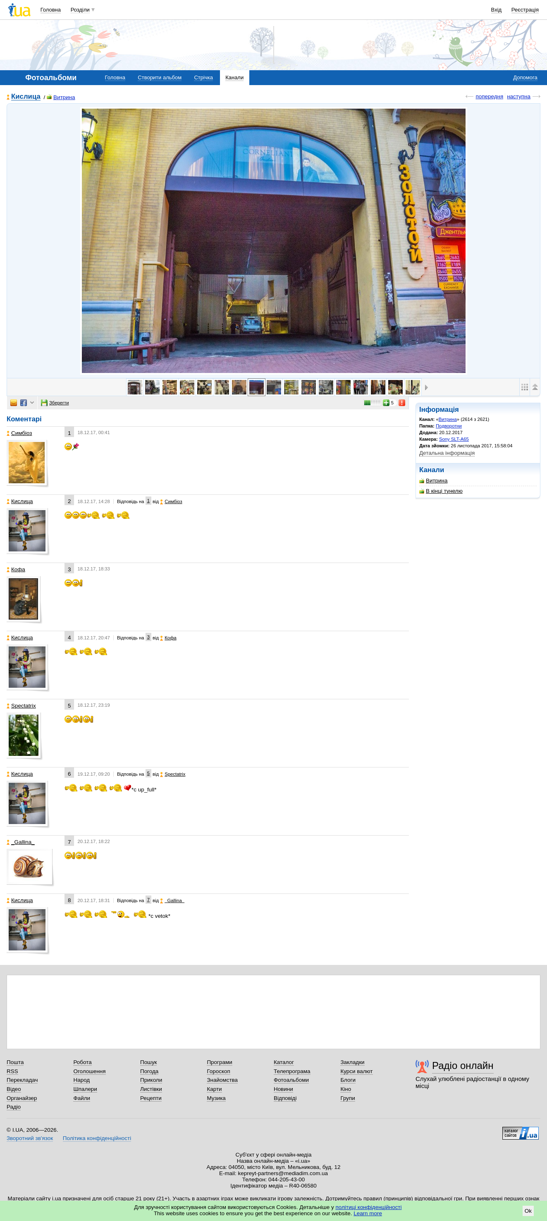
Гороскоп (218, 1071)
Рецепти (151, 1098)
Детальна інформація (447, 453)
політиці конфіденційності (369, 1207)
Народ (81, 1080)
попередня (489, 96)
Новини (283, 1089)
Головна (51, 10)
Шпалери (85, 1089)
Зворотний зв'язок (30, 1138)
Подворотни (449, 425)
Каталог (284, 1062)
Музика (216, 1098)
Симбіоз (19, 433)
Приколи (151, 1080)
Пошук (148, 1062)
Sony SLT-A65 (454, 439)
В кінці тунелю (441, 491)
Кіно (345, 1089)
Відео (14, 1089)
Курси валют (356, 1071)
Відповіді (285, 1098)
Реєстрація (525, 10)
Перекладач (22, 1080)
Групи (347, 1098)
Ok (528, 1211)
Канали (234, 77)
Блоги (348, 1080)
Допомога (525, 77)
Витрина (61, 97)
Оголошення (89, 1071)
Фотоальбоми (291, 1080)
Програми (219, 1062)
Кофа (16, 569)
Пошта (15, 1062)
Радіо (14, 1107)
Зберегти (55, 402)
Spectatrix (21, 706)
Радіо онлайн (463, 1065)
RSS (12, 1071)
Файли (81, 1098)
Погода (149, 1071)
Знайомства (222, 1080)
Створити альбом (160, 77)
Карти (214, 1089)
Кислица (26, 96)
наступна (518, 96)
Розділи (80, 10)
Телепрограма (292, 1071)
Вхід (496, 10)
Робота (82, 1062)
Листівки (151, 1089)
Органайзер (22, 1098)
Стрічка (203, 77)
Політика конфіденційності (97, 1138)
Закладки (352, 1062)
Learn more (368, 1213)
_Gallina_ (21, 842)
